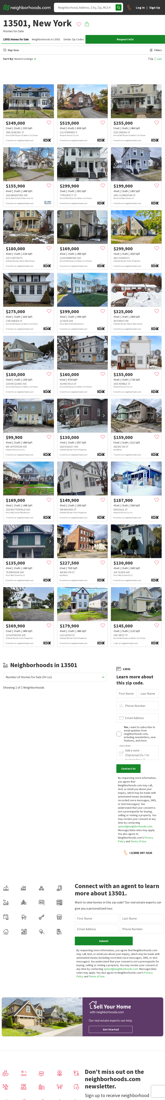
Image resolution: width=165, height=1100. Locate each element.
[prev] (7, 101)
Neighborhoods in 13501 (46, 39)
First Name (126, 693)
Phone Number (135, 705)
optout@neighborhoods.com (135, 826)
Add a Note (125, 746)
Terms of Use (138, 841)
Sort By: (8, 58)
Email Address (134, 717)
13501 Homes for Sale (16, 39)
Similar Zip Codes (73, 39)
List (159, 58)
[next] (50, 101)
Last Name (148, 693)
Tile (150, 58)
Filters (156, 50)
